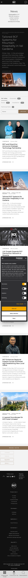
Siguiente (7, 459)
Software (14, 514)
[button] (14, 448)
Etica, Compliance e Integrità (14, 555)
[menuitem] (14, 568)
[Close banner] (25, 258)
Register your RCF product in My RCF (21, 476)
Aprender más (6, 71)
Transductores (14, 503)
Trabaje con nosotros (14, 549)
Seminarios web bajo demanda (14, 537)
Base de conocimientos (14, 535)
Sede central (14, 546)
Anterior (7, 456)
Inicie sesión (12, 14)
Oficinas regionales (14, 548)
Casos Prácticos (14, 522)
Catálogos (14, 512)
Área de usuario (14, 531)
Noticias (14, 551)
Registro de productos (14, 533)
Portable (14, 495)
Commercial (14, 501)
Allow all (14, 308)
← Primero (7, 452)
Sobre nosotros (14, 553)
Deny (14, 318)
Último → (7, 463)
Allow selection (14, 313)
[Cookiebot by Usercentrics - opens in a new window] (16, 258)
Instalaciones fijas (14, 499)
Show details (20, 304)
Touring (14, 497)
